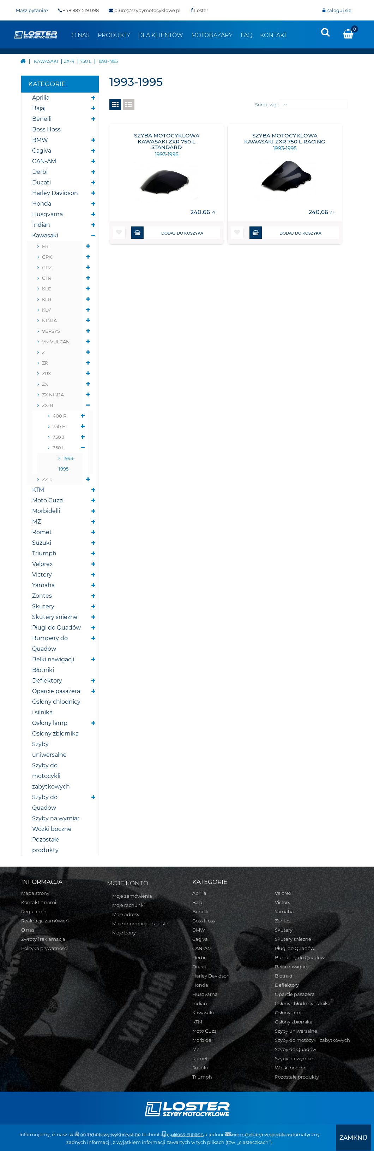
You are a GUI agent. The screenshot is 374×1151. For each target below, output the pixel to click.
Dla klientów (160, 35)
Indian (41, 225)
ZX (45, 384)
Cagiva (41, 150)
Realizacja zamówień (45, 920)
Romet (42, 532)
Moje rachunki (128, 905)
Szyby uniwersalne (49, 749)
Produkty (114, 35)
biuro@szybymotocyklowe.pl (145, 10)
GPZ (47, 267)
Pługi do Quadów (56, 627)
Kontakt (273, 35)
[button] (119, 232)
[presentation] (325, 32)
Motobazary (212, 35)
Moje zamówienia (132, 896)
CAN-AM (44, 161)
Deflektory (47, 680)
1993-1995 (67, 463)
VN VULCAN (56, 341)
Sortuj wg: (266, 104)
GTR (46, 278)
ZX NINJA (53, 394)
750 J (59, 437)
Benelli (42, 119)
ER (45, 246)
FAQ (247, 35)
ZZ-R (47, 479)
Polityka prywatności (44, 948)
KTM (38, 489)
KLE (46, 288)
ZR (45, 363)
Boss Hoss (46, 129)
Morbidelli (46, 511)
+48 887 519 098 (78, 10)
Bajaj (39, 108)
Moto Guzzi (48, 500)
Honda (41, 203)
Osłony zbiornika (55, 733)
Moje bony (124, 932)
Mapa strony (35, 893)
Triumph (44, 553)
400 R (59, 416)
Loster (199, 10)
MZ (36, 521)
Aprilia (40, 97)
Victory (42, 574)
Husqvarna (47, 214)
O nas (81, 35)
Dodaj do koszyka (167, 232)
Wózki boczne (52, 829)
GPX (47, 257)
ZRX (46, 373)
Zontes (42, 595)
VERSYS (51, 331)
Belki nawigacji (53, 659)
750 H (59, 426)
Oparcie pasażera (56, 691)
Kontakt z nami (38, 902)
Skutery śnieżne (55, 617)
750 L (59, 447)
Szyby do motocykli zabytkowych (51, 776)
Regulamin (34, 911)
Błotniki (43, 670)
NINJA (49, 320)
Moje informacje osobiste (140, 923)
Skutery (43, 606)
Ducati (41, 182)
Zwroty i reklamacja (43, 939)
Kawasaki (45, 235)
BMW (40, 140)
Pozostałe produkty (45, 845)
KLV (46, 310)
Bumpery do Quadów (50, 643)
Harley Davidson (55, 193)
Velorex (42, 564)
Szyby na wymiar (55, 818)
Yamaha (43, 585)
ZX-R (47, 405)
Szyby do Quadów (45, 802)
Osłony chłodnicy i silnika (56, 707)
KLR (46, 299)
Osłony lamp (49, 723)
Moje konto (127, 883)
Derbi (40, 172)
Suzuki (41, 542)
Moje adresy (125, 914)
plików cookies (177, 1135)
